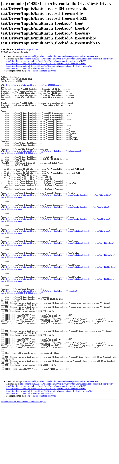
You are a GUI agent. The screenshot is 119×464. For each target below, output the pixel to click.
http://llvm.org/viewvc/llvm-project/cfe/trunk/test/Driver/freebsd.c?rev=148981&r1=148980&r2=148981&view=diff (39, 335)
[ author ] (53, 71)
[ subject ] (44, 71)
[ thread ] (36, 71)
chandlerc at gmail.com (28, 49)
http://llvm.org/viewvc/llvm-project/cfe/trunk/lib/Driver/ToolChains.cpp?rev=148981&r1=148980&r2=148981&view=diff (41, 167)
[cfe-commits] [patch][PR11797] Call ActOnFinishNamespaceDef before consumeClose (60, 56)
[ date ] (28, 71)
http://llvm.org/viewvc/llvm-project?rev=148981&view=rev (34, 87)
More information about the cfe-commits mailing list (23, 462)
